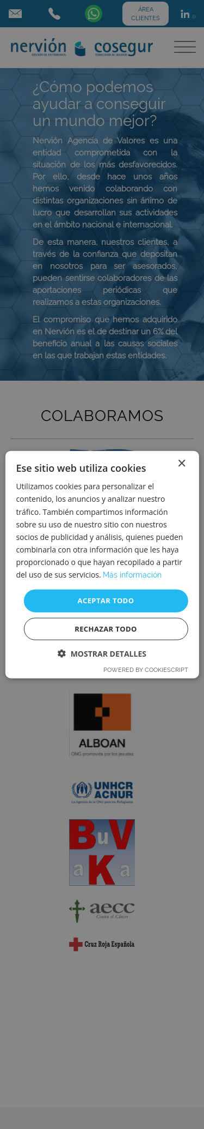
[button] (102, 653)
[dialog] (102, 564)
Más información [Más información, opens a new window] (132, 574)
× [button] (181, 464)
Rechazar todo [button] (106, 628)
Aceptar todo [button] (106, 600)
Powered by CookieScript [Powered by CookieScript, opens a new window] (145, 669)
